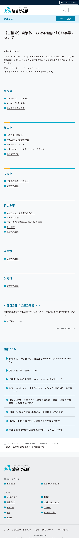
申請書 (46, 497)
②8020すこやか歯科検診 (18, 139)
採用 (8, 512)
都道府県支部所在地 (51, 484)
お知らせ (47, 507)
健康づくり (10, 349)
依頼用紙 (14, 321)
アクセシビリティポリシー (44, 530)
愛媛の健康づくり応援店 (18, 98)
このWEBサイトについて (22, 530)
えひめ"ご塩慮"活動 (16, 103)
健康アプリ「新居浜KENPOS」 (21, 212)
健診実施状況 (13, 153)
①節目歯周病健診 (15, 135)
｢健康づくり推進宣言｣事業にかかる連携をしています (36, 412)
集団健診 (11, 226)
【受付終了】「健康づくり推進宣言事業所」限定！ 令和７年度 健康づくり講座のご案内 (40, 401)
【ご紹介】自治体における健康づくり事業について (34, 420)
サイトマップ (63, 530)
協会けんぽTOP (13, 443)
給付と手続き (12, 497)
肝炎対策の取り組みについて (23, 370)
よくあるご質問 (50, 512)
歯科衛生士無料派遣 (16, 107)
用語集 (9, 517)
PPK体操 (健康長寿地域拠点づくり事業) (25, 222)
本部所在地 (11, 484)
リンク (6, 530)
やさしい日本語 (70, 2)
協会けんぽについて (51, 502)
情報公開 (10, 507)
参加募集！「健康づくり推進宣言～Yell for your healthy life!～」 (40, 360)
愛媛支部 (8, 18)
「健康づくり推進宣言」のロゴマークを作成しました (36, 379)
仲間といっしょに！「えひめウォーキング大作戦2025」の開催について (40, 390)
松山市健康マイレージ (17, 144)
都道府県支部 (29, 443)
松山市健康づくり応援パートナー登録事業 (26, 149)
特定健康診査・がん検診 (18, 180)
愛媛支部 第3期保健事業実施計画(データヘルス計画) (35, 429)
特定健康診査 (13, 217)
